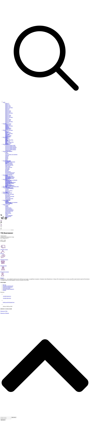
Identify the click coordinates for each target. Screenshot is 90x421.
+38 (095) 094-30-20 (7, 298)
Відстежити (14, 417)
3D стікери (5, 186)
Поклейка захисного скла (8, 285)
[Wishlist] (1, 220)
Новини (4, 290)
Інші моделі (5, 137)
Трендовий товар (6, 187)
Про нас (4, 284)
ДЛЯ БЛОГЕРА (6, 193)
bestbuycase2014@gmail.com (8, 302)
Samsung (4, 123)
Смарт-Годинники (6, 200)
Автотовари (5, 179)
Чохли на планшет (6, 144)
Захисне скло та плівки (7, 151)
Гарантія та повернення (7, 286)
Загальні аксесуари (7, 160)
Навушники (5, 174)
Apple (4, 102)
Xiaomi (4, 130)
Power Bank (5, 192)
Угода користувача (6, 288)
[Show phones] (1, 215)
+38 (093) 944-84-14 (7, 296)
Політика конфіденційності (8, 289)
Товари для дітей (6, 204)
